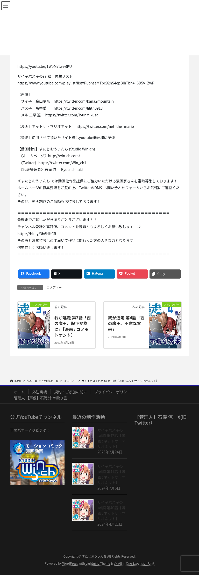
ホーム (19, 391)
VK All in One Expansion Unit (134, 563)
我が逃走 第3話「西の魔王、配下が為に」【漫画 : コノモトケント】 (72, 326)
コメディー (54, 287)
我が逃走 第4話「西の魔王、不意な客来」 (126, 323)
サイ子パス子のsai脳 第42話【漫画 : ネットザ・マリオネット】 (111, 438)
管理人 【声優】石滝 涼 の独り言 (40, 397)
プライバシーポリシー (113, 391)
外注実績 (39, 391)
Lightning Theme (98, 563)
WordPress (70, 563)
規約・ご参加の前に (70, 391)
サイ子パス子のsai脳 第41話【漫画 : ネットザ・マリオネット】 (111, 474)
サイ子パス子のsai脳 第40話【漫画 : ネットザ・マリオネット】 (111, 510)
